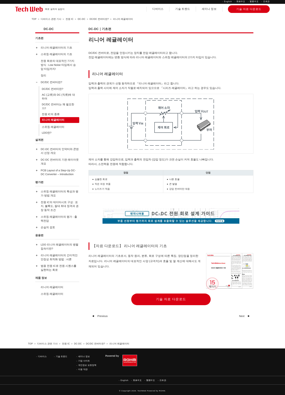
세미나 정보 (209, 8)
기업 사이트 (84, 361)
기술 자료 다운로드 (171, 299)
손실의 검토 (48, 227)
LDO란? (46, 132)
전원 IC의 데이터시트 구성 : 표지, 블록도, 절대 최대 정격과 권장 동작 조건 (60, 206)
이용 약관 (82, 369)
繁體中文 (254, 1)
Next (241, 316)
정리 (43, 75)
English (228, 1)
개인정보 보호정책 (87, 365)
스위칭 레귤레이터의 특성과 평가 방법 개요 (59, 193)
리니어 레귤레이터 (53, 119)
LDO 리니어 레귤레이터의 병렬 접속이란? (59, 246)
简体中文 (240, 1)
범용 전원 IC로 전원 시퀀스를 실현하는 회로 (58, 267)
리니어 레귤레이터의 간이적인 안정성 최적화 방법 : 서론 (59, 257)
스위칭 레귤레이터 (53, 126)
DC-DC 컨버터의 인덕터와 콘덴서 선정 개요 (60, 151)
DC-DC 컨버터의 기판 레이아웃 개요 (60, 161)
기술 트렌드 (182, 8)
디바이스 (157, 8)
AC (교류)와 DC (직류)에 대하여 (58, 96)
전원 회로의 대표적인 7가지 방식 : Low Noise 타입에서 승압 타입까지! (58, 64)
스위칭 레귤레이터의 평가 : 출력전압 (59, 218)
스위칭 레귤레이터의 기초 (56, 54)
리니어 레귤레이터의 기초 (56, 47)
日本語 (266, 1)
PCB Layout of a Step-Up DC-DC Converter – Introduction (58, 172)
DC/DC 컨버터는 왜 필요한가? (58, 106)
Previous (102, 316)
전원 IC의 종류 (51, 114)
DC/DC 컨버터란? (51, 82)
